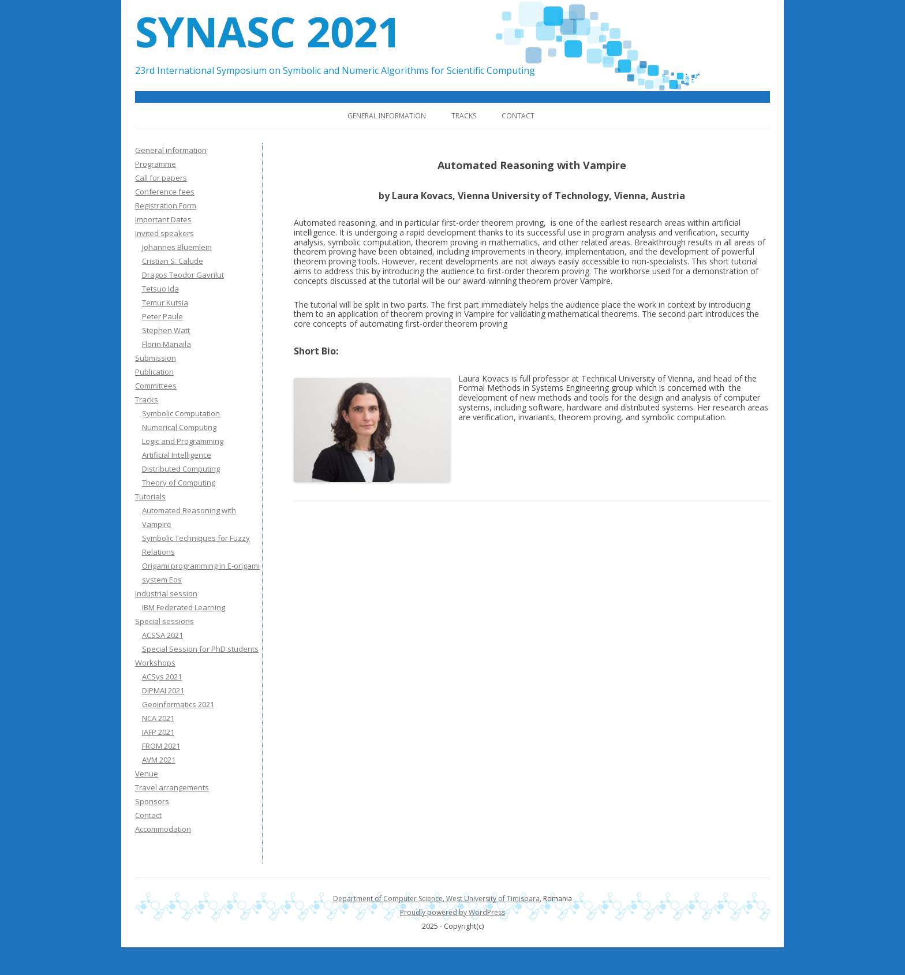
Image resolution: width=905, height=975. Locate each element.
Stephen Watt (166, 330)
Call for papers (161, 178)
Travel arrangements (172, 787)
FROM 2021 (161, 746)
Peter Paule (162, 316)
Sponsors (152, 801)
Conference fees (165, 191)
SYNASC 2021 (268, 31)
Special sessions (164, 621)
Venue (146, 773)
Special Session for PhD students (200, 649)
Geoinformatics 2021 (178, 704)
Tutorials (150, 496)
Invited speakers (164, 233)
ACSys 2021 (162, 676)
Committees (156, 385)
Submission (155, 358)
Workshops (155, 663)
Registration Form (165, 205)
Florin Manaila (166, 344)
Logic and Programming (182, 441)
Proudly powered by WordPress (452, 912)
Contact (518, 116)
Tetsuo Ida (160, 288)
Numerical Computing (179, 427)
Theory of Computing (178, 482)
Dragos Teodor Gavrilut (183, 275)
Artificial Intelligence (176, 455)
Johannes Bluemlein (177, 247)
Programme (155, 164)
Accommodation (163, 829)
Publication (154, 372)
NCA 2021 (158, 718)
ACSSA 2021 (162, 635)
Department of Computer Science (388, 898)
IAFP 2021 (158, 732)
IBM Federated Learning (183, 607)
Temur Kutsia (165, 302)
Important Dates (163, 219)
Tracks (463, 116)
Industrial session (166, 593)
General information (386, 116)
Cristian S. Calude (172, 261)
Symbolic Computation (181, 413)
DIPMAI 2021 (163, 690)
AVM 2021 (158, 759)
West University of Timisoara (493, 898)
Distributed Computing (181, 469)
